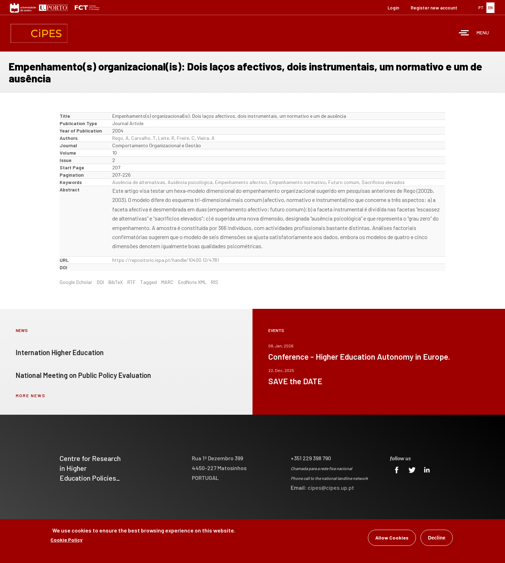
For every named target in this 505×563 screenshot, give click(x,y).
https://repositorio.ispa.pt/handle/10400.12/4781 (165, 260)
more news (31, 395)
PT (481, 7)
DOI (100, 282)
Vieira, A (206, 138)
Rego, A (120, 138)
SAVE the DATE (295, 381)
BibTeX (115, 282)
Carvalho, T (143, 138)
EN (490, 7)
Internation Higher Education (60, 352)
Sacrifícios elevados (383, 182)
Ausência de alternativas (138, 182)
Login (393, 8)
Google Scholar (76, 282)
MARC (167, 282)
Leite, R (166, 138)
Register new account (434, 8)
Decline (436, 539)
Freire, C (186, 138)
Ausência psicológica (190, 182)
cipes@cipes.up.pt (331, 487)
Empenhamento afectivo (241, 182)
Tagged (148, 282)
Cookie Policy (66, 541)
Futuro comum (343, 182)
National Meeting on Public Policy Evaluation (83, 375)
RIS (214, 282)
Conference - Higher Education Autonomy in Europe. (359, 356)
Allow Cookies (392, 539)
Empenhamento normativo (297, 182)
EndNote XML (192, 282)
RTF (131, 282)
